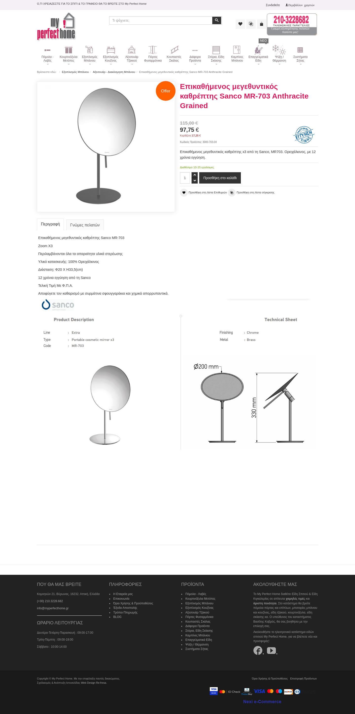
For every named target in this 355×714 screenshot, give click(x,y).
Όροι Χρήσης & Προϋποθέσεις (133, 603)
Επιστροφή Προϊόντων (303, 678)
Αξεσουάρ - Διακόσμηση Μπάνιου (114, 71)
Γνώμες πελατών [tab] (85, 225)
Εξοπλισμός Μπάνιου (75, 71)
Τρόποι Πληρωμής (125, 612)
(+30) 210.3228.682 (50, 601)
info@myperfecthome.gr (53, 608)
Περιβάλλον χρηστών (301, 4)
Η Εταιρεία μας (123, 594)
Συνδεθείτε (273, 5)
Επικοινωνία (121, 598)
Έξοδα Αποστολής (125, 608)
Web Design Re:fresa (93, 682)
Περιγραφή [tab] (50, 224)
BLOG (117, 617)
